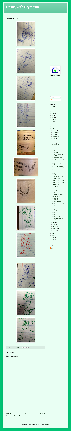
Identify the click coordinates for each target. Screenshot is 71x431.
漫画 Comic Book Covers (58, 176)
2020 (53, 119)
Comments (53, 100)
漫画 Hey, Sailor (56, 186)
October (54, 134)
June (54, 143)
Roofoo (37, 424)
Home (26, 413)
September (55, 136)
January (54, 230)
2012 (53, 239)
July (54, 140)
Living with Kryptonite (23, 7)
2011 (53, 242)
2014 (53, 235)
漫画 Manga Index (56, 205)
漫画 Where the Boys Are (57, 157)
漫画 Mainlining (56, 216)
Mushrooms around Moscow (58, 180)
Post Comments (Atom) (17, 415)
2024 (53, 111)
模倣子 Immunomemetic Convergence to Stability (58, 167)
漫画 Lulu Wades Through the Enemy (58, 151)
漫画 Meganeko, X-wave (57, 210)
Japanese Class (55, 148)
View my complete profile (55, 250)
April (54, 224)
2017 (53, 126)
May (54, 222)
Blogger (47, 424)
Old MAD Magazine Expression (56, 199)
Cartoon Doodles (56, 190)
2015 (53, 233)
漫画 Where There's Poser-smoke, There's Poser (58, 193)
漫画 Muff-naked (56, 144)
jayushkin (53, 248)
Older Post (42, 413)
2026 (53, 106)
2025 (53, 109)
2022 (53, 115)
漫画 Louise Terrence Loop (58, 212)
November (55, 132)
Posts (52, 97)
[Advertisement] (25, 401)
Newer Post (8, 413)
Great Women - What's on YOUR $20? (57, 170)
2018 (53, 124)
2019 (53, 121)
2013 (53, 237)
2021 (53, 117)
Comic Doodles (55, 146)
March (54, 226)
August (54, 138)
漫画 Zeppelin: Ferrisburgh (58, 203)
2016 (53, 128)
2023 (53, 113)
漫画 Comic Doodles (56, 214)
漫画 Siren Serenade (56, 201)
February (55, 228)
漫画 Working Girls (56, 178)
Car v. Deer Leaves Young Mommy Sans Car (58, 160)
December (55, 130)
